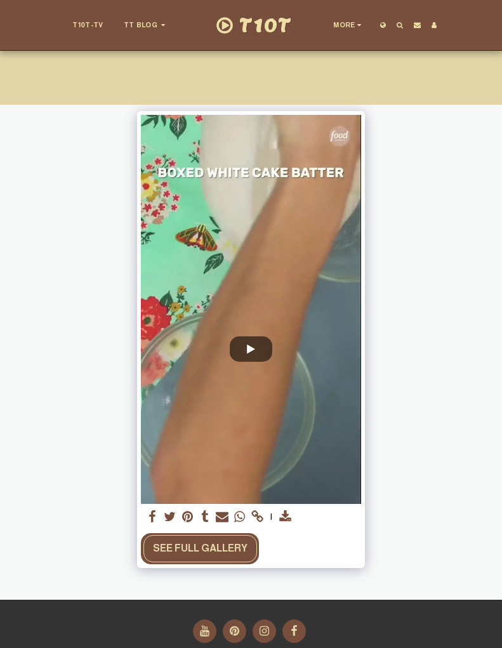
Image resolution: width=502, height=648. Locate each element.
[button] (145, 25)
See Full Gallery (200, 548)
